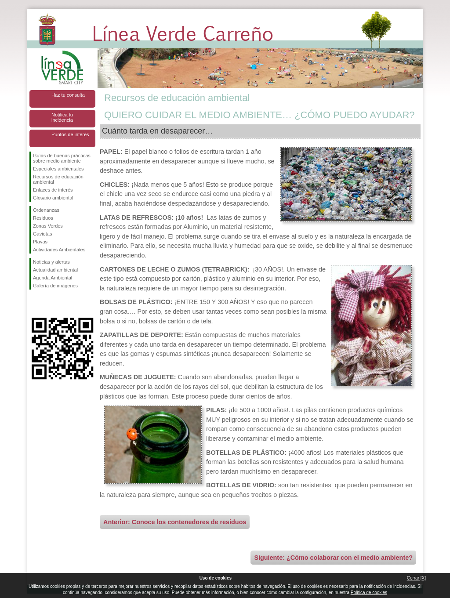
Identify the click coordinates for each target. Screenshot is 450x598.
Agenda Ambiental (52, 277)
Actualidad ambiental (55, 269)
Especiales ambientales (58, 168)
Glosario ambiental (53, 197)
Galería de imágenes (55, 285)
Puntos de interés (70, 134)
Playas (40, 241)
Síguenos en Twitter (49, 303)
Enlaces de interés (53, 189)
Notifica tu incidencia (62, 117)
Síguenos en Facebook (34, 303)
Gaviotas (42, 233)
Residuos (43, 218)
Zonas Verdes (48, 225)
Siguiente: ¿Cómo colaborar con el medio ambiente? (333, 557)
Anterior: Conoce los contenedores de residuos (174, 522)
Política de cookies (369, 592)
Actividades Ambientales (59, 249)
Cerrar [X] (416, 578)
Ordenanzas (46, 210)
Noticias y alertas (51, 262)
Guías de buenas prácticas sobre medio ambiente (62, 158)
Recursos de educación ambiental (58, 179)
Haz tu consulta (68, 95)
